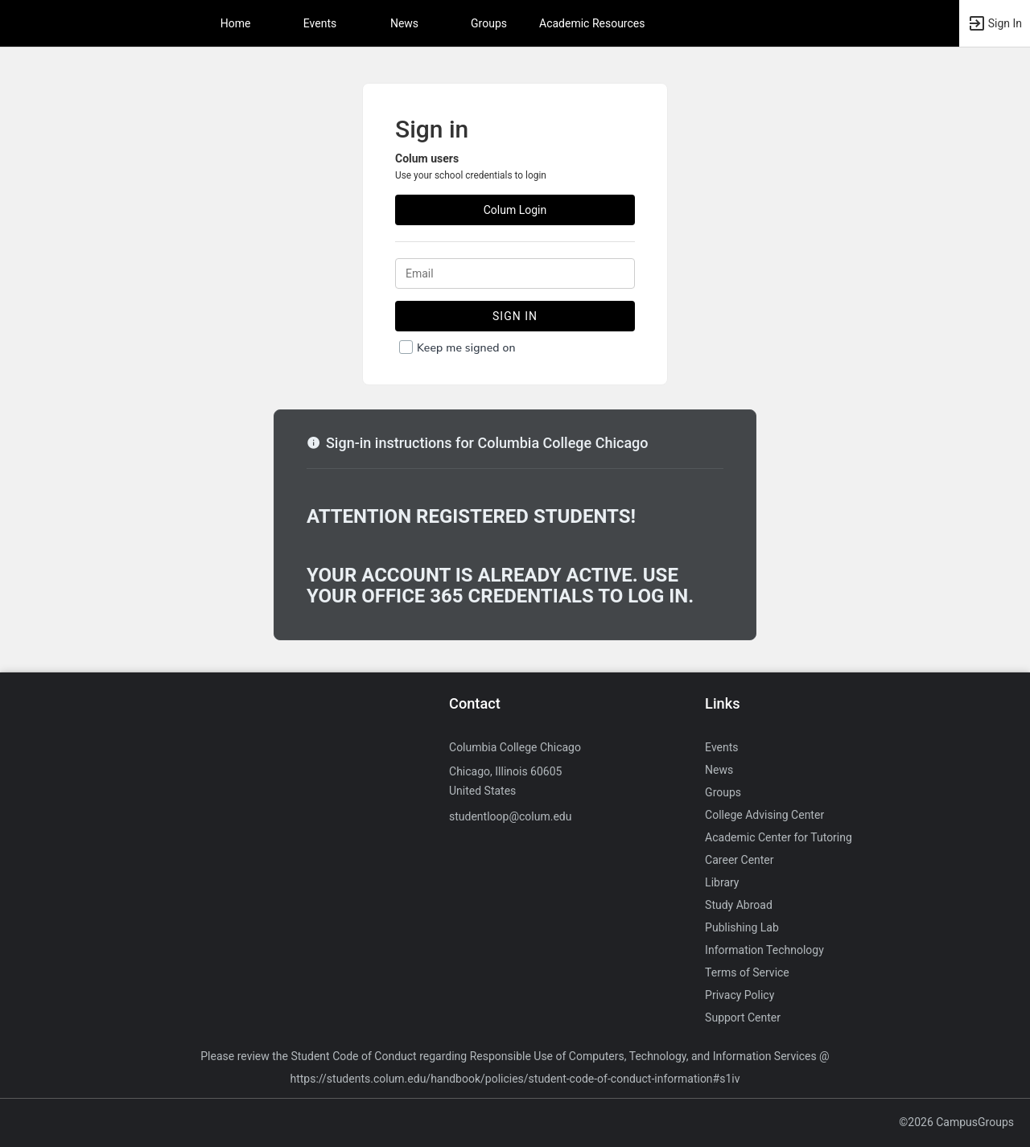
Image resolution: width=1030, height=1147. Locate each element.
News (404, 23)
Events (319, 23)
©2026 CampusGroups (956, 1122)
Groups (489, 23)
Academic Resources (592, 23)
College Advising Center (764, 814)
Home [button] (235, 23)
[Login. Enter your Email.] (515, 273)
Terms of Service (747, 972)
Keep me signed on (466, 348)
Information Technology (764, 950)
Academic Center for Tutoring (778, 837)
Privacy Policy (739, 995)
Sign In (515, 316)
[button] (994, 23)
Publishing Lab (742, 927)
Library (722, 882)
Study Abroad (738, 904)
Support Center (743, 1017)
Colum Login (515, 210)
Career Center (739, 859)
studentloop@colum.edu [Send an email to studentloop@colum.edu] (510, 816)
